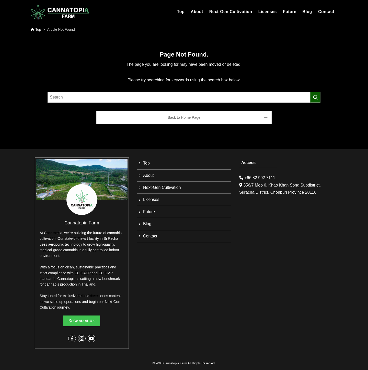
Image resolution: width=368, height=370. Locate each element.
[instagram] (82, 338)
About (148, 175)
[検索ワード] (184, 97)
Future (149, 212)
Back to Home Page (184, 117)
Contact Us (82, 321)
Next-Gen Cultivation (162, 187)
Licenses (151, 199)
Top (146, 163)
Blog (147, 224)
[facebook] (72, 338)
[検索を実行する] (315, 97)
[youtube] (91, 338)
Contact (150, 236)
